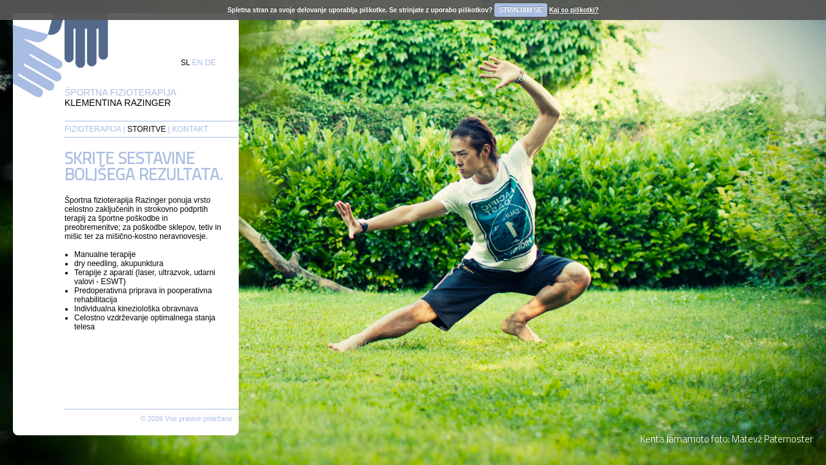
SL (185, 62)
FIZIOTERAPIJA (93, 129)
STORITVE (146, 129)
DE (210, 62)
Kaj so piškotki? (574, 10)
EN (197, 62)
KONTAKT (190, 129)
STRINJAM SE (520, 10)
